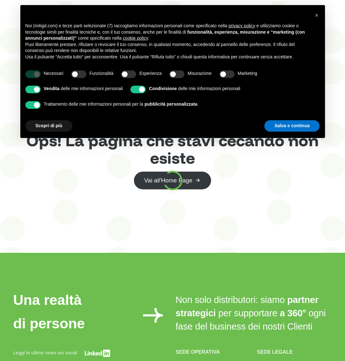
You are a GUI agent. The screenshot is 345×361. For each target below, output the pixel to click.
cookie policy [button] (135, 38)
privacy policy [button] (242, 25)
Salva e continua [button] (292, 125)
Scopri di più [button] (49, 125)
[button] (317, 15)
